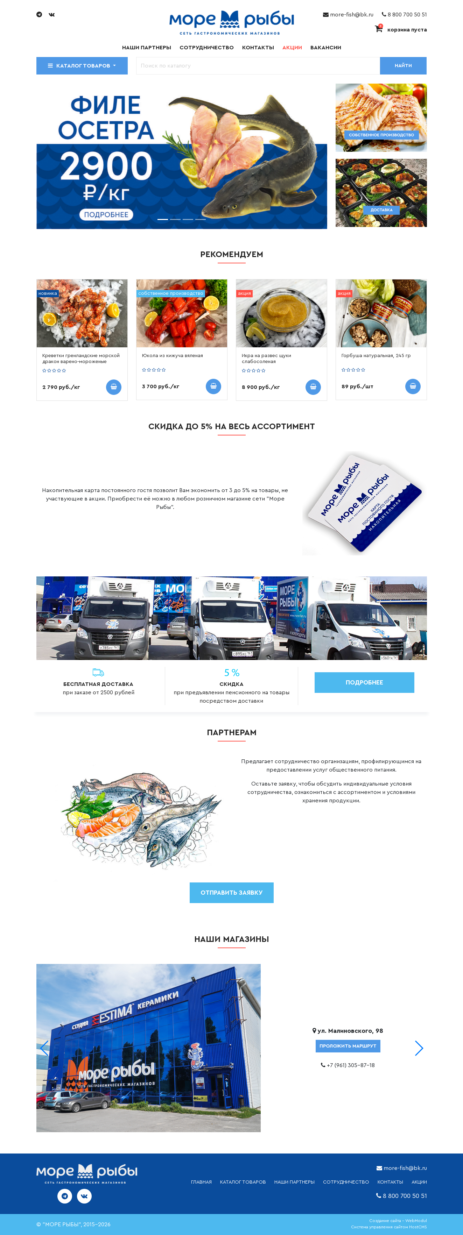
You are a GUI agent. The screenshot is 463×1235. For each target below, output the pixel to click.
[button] (418, 1048)
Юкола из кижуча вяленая (172, 355)
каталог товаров (243, 1182)
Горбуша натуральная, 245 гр (376, 355)
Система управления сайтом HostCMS (389, 1227)
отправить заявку (232, 892)
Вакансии (325, 47)
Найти (403, 65)
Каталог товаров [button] (80, 66)
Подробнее (364, 682)
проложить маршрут (348, 1046)
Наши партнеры (146, 47)
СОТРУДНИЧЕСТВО (346, 1182)
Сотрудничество (207, 47)
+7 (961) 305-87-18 (351, 1065)
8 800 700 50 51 (404, 14)
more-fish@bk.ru (348, 14)
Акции (292, 47)
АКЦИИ (419, 1182)
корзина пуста (401, 30)
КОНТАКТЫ (390, 1182)
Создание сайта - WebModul (398, 1221)
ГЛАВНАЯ (201, 1182)
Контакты (258, 47)
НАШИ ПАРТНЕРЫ (294, 1182)
